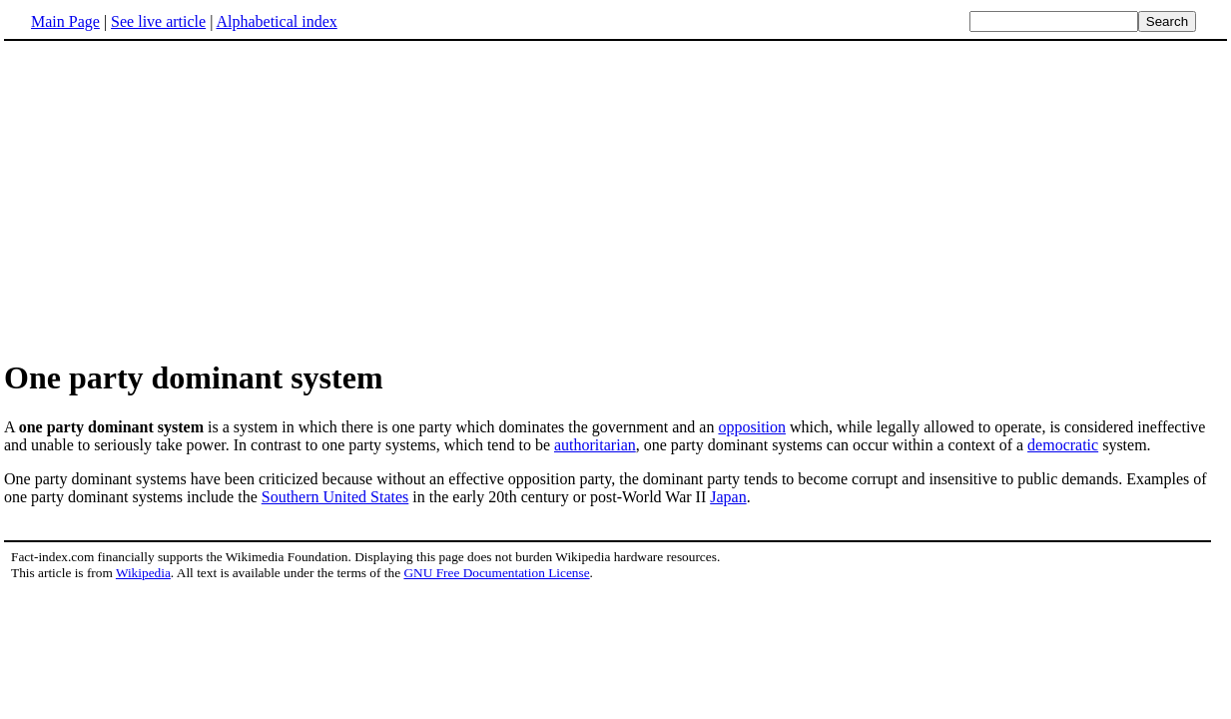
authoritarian (595, 444)
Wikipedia (143, 572)
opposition (752, 426)
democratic (1062, 444)
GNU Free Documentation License (496, 572)
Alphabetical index (276, 21)
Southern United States (335, 496)
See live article (158, 21)
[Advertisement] (171, 199)
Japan (728, 496)
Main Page (65, 21)
